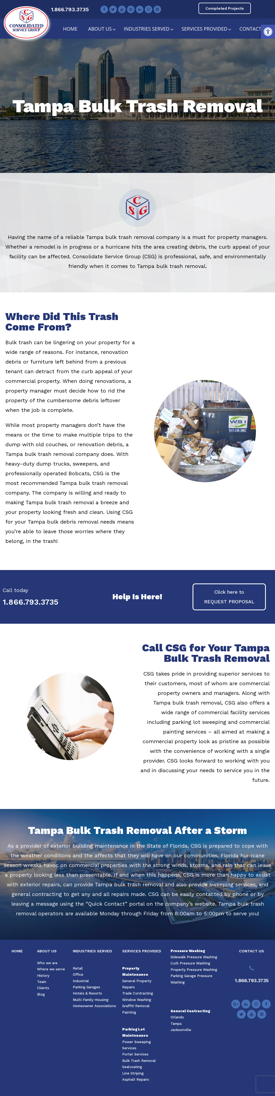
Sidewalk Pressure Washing (194, 957)
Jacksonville (181, 1030)
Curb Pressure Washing (190, 963)
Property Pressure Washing (194, 970)
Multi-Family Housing (90, 1000)
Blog (41, 994)
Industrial (81, 981)
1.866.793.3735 (70, 9)
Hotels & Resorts (87, 993)
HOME (17, 951)
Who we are (47, 963)
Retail (78, 968)
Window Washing (136, 1000)
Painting (129, 1012)
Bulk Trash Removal (139, 1061)
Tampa (176, 1024)
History (43, 976)
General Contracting (190, 1011)
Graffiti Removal (136, 1006)
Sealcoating (132, 1067)
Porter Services (135, 1054)
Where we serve (51, 969)
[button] (268, 32)
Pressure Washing (188, 951)
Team (41, 982)
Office (78, 974)
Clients (43, 988)
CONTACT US (251, 951)
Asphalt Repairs (135, 1079)
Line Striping (133, 1073)
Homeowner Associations (94, 1006)
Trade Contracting (137, 993)
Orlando (177, 1017)
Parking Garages (86, 987)
